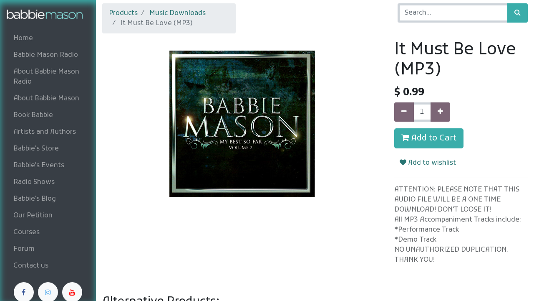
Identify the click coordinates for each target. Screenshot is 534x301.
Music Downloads (177, 13)
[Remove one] (404, 112)
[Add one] (440, 112)
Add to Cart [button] (428, 138)
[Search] (517, 13)
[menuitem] (48, 38)
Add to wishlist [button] (428, 163)
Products (123, 13)
